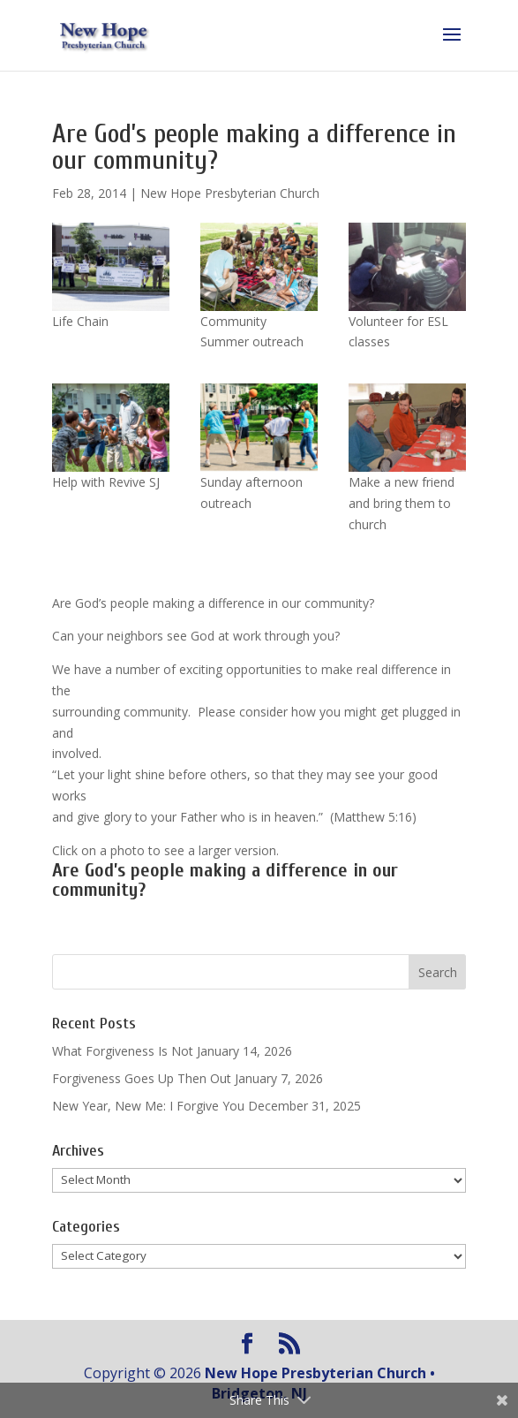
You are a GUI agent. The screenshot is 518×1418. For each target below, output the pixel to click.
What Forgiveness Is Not (122, 1051)
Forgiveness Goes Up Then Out (141, 1078)
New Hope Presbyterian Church (229, 193)
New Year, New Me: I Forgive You (148, 1105)
